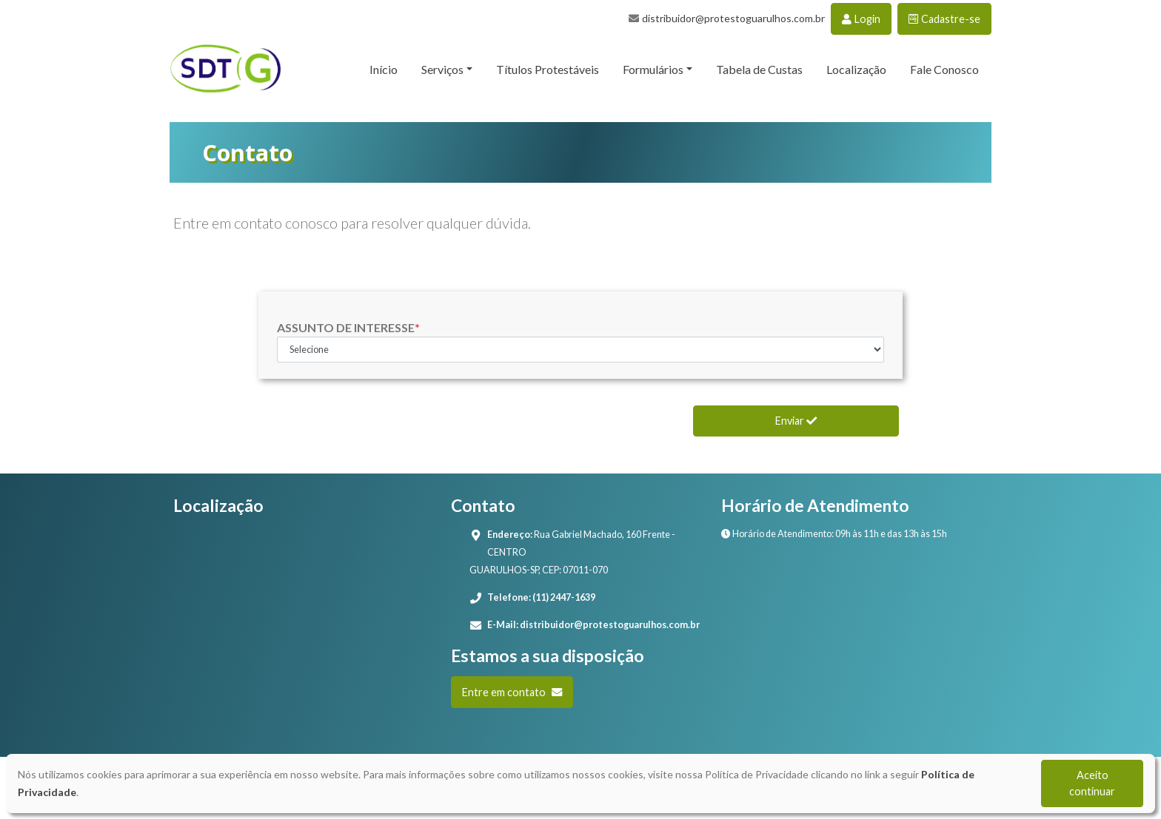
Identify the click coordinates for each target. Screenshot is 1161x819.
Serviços (442, 69)
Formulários (653, 69)
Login (861, 19)
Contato (247, 152)
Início (383, 69)
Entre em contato (512, 692)
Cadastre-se (944, 19)
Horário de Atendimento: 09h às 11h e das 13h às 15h (834, 533)
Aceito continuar (1092, 783)
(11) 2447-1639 (563, 597)
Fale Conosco (944, 69)
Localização (856, 69)
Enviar (796, 420)
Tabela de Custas (759, 69)
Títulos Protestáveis (547, 69)
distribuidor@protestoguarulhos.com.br (733, 18)
